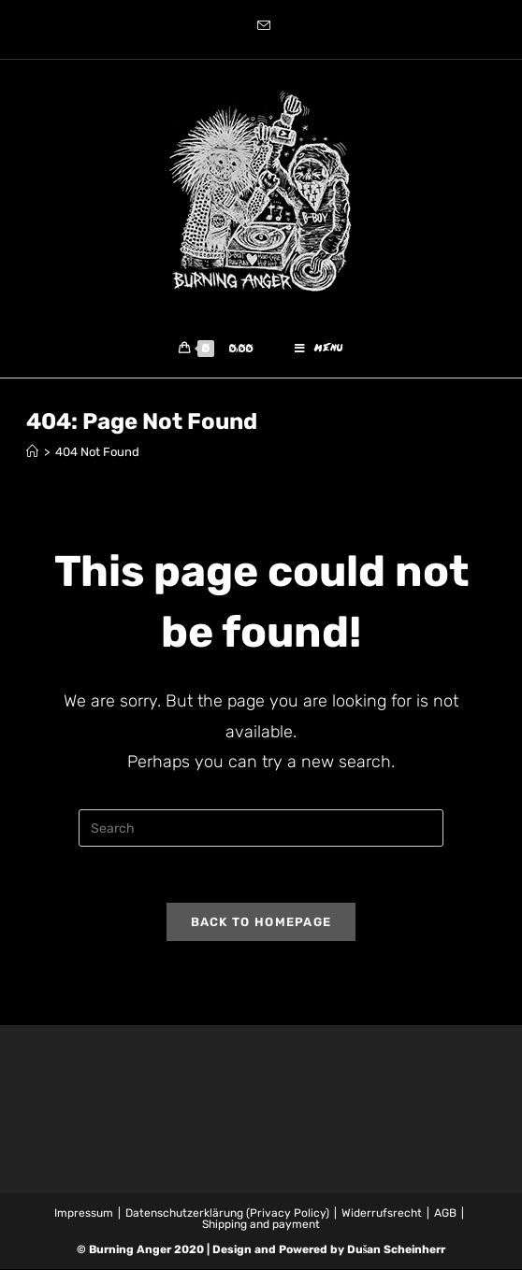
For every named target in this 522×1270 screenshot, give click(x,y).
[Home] (32, 453)
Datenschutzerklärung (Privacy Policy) (227, 1213)
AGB (445, 1213)
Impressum (83, 1213)
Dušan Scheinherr (396, 1250)
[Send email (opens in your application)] (261, 27)
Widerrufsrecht (381, 1213)
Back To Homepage (261, 923)
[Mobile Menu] (319, 349)
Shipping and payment (261, 1225)
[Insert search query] (261, 829)
